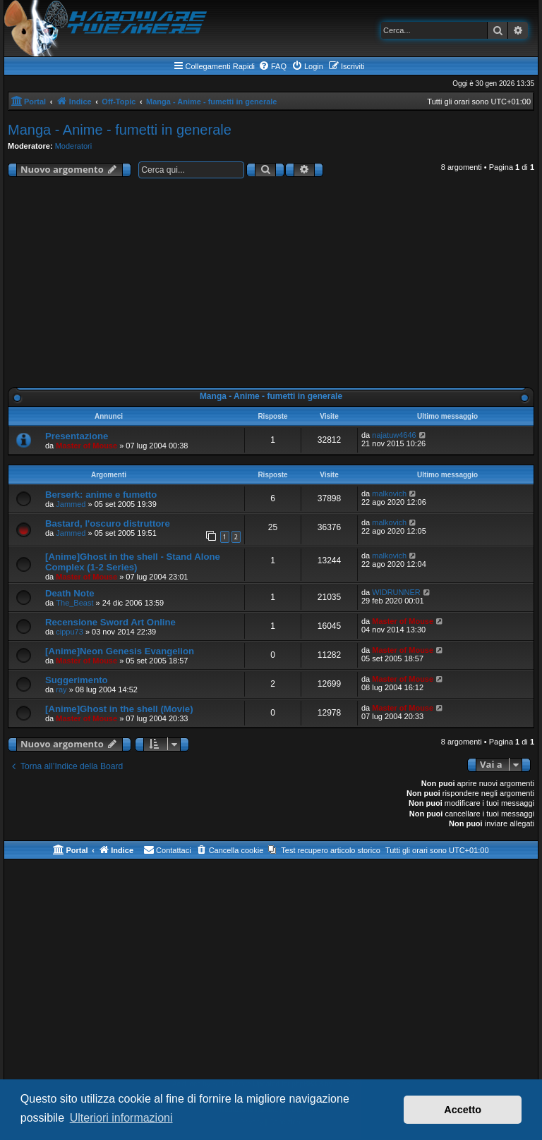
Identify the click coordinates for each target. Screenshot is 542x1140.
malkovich (389, 493)
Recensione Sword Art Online (110, 622)
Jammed (70, 504)
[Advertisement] (271, 285)
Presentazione (76, 436)
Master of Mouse (86, 445)
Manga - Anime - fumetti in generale (119, 129)
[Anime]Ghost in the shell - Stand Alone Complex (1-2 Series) (132, 561)
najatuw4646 (394, 435)
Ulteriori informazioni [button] (121, 1118)
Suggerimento (76, 680)
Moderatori (73, 146)
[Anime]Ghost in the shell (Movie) (119, 709)
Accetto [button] (462, 1109)
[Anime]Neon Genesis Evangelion (119, 651)
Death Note (70, 593)
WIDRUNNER (396, 592)
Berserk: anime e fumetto (101, 494)
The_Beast (74, 603)
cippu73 (69, 631)
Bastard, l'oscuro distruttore (107, 523)
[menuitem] (272, 66)
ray (61, 689)
